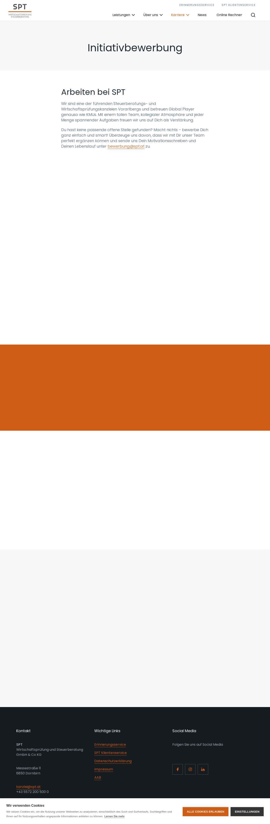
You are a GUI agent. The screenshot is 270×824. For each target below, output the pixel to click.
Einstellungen (247, 811)
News (202, 14)
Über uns (150, 14)
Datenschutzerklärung (113, 761)
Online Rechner (229, 14)
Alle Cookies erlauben (205, 811)
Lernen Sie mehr (114, 816)
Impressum (103, 769)
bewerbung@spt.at (126, 146)
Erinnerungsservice (197, 5)
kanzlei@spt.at (28, 786)
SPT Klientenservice (239, 5)
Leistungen (121, 14)
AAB (97, 777)
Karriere (178, 14)
